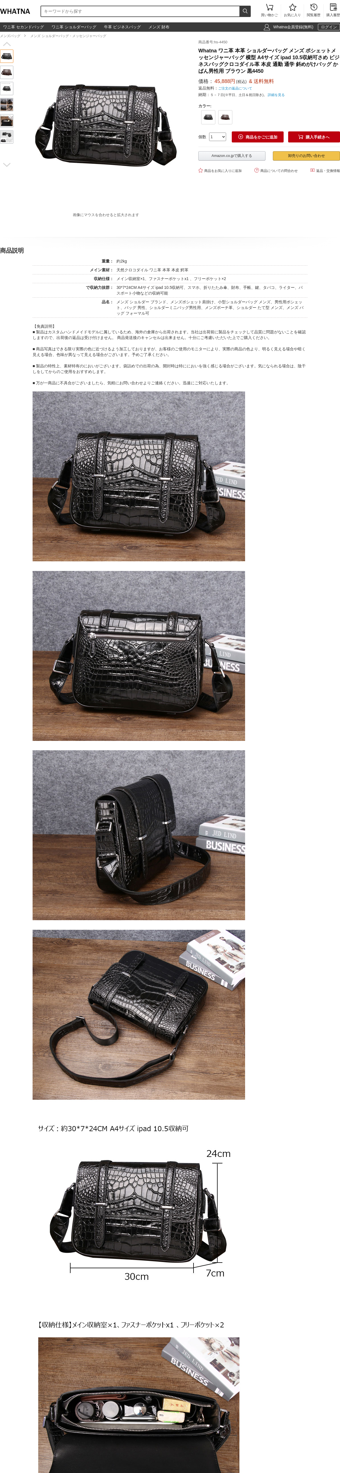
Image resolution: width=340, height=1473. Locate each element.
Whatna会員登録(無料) (293, 27)
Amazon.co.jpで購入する (232, 156)
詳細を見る (276, 95)
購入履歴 (333, 10)
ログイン (329, 27)
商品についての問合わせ (276, 170)
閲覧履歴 (313, 10)
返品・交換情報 (325, 170)
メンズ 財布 (158, 27)
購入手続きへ (314, 137)
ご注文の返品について (235, 88)
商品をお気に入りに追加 (220, 170)
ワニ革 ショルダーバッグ (74, 27)
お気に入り (292, 10)
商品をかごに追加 (257, 137)
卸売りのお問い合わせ (306, 156)
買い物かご (269, 10)
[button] (6, 44)
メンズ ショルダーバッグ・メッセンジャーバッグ (68, 36)
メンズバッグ (10, 36)
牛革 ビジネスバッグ (122, 27)
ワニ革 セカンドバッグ (23, 27)
